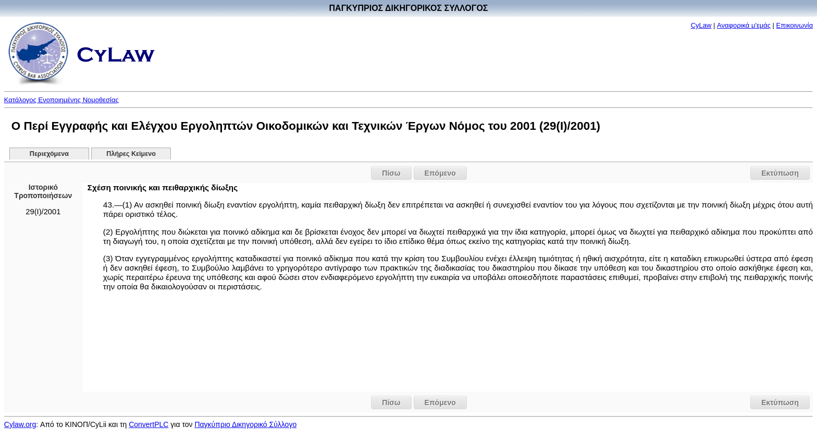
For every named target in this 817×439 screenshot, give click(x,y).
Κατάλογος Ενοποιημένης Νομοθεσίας (61, 100)
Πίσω (391, 173)
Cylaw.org (20, 424)
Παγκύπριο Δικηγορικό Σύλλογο (245, 424)
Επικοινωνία (794, 25)
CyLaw (701, 25)
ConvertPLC (148, 424)
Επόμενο (440, 173)
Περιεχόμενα (49, 153)
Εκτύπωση (780, 173)
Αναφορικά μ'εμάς (744, 25)
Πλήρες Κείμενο (131, 153)
